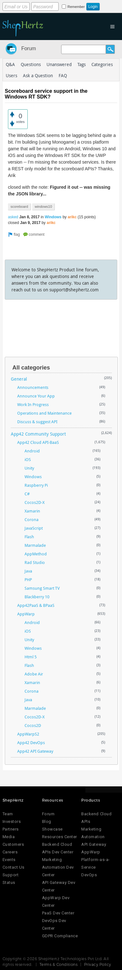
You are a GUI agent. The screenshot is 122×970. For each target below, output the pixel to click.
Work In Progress (33, 404)
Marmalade (35, 545)
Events (9, 859)
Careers (10, 852)
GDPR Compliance (60, 935)
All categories (31, 367)
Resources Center (59, 836)
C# (27, 494)
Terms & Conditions (58, 964)
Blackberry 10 (37, 597)
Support (11, 874)
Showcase (52, 829)
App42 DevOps (31, 742)
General (19, 379)
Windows (53, 217)
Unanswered (59, 64)
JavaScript (34, 528)
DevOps (89, 874)
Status (9, 882)
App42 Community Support (38, 434)
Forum (28, 48)
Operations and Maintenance (44, 413)
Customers (13, 844)
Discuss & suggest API (37, 421)
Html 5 (31, 657)
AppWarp (26, 614)
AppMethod (36, 554)
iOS (28, 459)
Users (11, 75)
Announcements (32, 387)
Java (28, 571)
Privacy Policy (97, 964)
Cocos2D (33, 725)
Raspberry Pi (36, 485)
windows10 (43, 206)
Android (32, 451)
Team (8, 813)
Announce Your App (36, 396)
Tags (81, 64)
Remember (76, 7)
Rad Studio (35, 562)
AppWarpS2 (28, 734)
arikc (72, 217)
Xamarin (32, 511)
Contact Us (14, 867)
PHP (28, 579)
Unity (29, 468)
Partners (11, 829)
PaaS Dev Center (58, 913)
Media (9, 836)
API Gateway (93, 844)
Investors (12, 821)
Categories (102, 64)
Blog (46, 821)
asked (13, 217)
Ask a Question (38, 75)
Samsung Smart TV (42, 588)
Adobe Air (34, 674)
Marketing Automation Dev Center (58, 867)
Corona (32, 519)
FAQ (63, 75)
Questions (31, 64)
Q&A (10, 64)
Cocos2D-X (35, 502)
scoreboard (19, 206)
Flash (29, 536)
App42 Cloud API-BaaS (38, 442)
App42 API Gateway (35, 751)
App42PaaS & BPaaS (35, 605)
